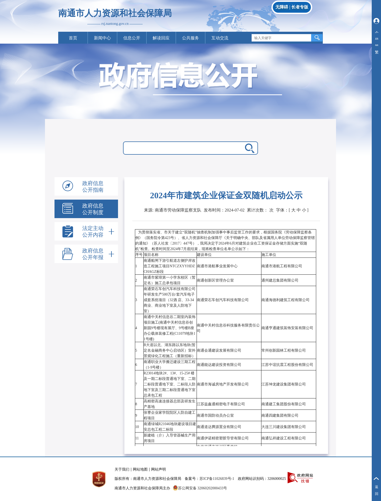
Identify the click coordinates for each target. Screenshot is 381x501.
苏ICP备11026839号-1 (216, 479)
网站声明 (158, 469)
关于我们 (122, 469)
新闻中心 (102, 38)
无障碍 (281, 7)
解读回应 (161, 38)
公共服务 (190, 38)
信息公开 (131, 38)
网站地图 (140, 469)
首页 (73, 38)
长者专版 (299, 7)
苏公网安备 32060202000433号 (200, 488)
